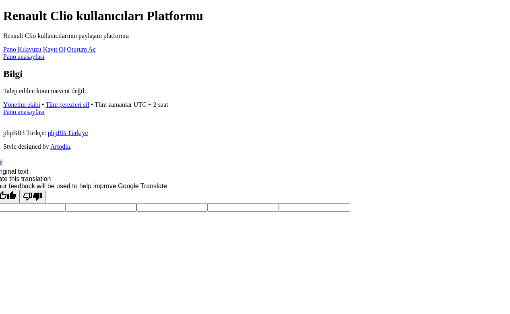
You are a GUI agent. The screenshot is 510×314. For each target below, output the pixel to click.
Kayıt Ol (54, 49)
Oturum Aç (81, 49)
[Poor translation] (32, 196)
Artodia (60, 146)
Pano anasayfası (24, 56)
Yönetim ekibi (21, 104)
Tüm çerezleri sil (67, 104)
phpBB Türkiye (68, 132)
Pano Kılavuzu (22, 49)
